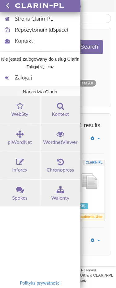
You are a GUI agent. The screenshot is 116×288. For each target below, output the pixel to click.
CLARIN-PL (94, 162)
